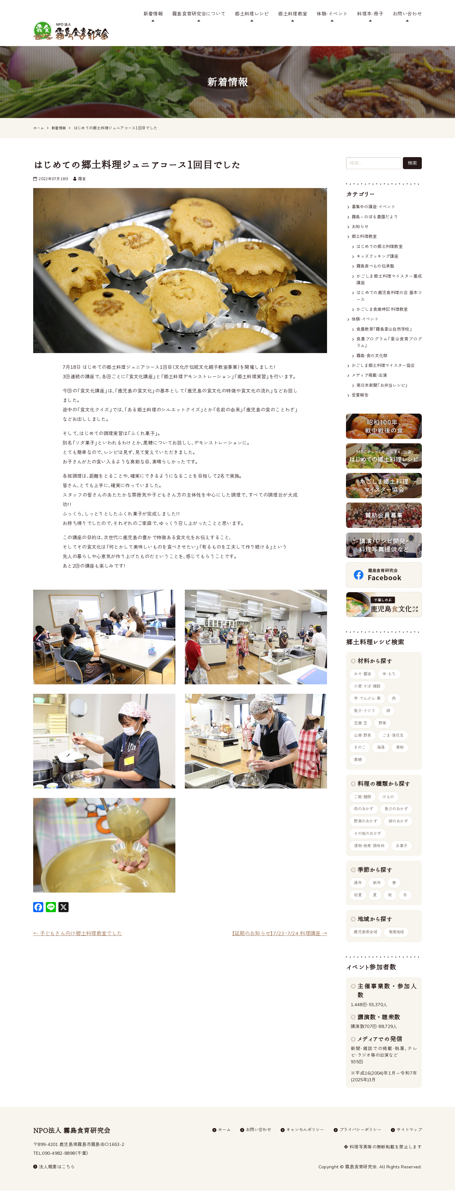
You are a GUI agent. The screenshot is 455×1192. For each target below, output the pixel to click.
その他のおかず (369, 833)
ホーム (214, 1132)
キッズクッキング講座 (379, 244)
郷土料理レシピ (252, 14)
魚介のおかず (399, 807)
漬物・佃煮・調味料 (370, 845)
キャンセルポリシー (298, 1132)
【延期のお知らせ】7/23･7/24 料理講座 (277, 919)
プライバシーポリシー (356, 1132)
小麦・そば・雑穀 (368, 680)
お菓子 (405, 845)
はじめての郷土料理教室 (381, 234)
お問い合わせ (407, 14)
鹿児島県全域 (366, 933)
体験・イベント (332, 14)
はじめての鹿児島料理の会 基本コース (389, 285)
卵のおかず (401, 820)
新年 (378, 883)
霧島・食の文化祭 (373, 347)
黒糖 (358, 757)
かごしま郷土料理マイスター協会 (386, 357)
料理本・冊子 (370, 14)
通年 (358, 883)
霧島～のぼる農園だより (376, 203)
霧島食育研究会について (198, 14)
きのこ (360, 744)
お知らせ (361, 213)
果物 (403, 744)
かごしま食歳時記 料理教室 (384, 299)
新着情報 (153, 14)
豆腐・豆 (361, 719)
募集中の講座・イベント (375, 193)
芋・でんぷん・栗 (368, 693)
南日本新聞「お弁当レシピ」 (384, 378)
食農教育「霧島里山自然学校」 (386, 319)
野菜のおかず (366, 820)
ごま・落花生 (396, 732)
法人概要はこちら (54, 1168)
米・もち (392, 668)
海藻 (383, 744)
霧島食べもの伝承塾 (376, 254)
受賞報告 (361, 388)
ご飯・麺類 (363, 794)
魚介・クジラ (365, 706)
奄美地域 (399, 933)
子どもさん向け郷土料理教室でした (80, 919)
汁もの (391, 794)
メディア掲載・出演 (371, 367)
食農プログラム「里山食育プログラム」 (389, 333)
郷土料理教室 (292, 14)
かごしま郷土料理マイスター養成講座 (389, 267)
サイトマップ (408, 1132)
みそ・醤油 (363, 668)
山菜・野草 (363, 732)
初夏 (358, 896)
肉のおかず (364, 807)
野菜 (384, 719)
